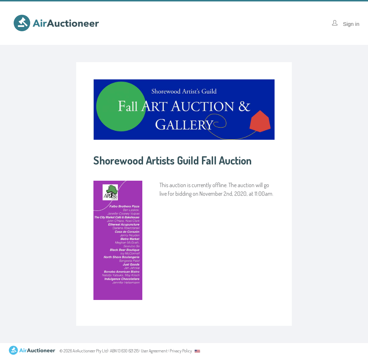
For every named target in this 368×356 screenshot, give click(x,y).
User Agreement (154, 350)
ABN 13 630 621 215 (124, 350)
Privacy (181, 350)
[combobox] (197, 351)
